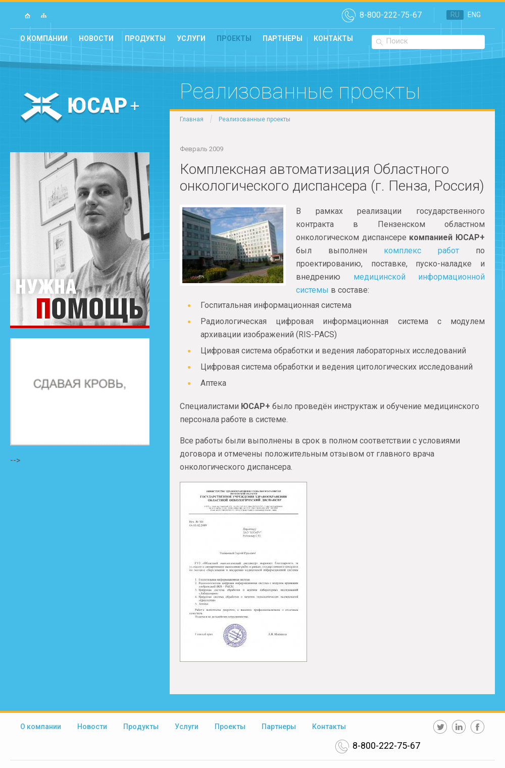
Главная (192, 119)
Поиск (397, 41)
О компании (44, 38)
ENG (474, 15)
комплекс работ (421, 250)
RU (455, 15)
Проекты (234, 38)
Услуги (191, 38)
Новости (96, 38)
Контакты (333, 38)
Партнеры (282, 38)
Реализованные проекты (254, 119)
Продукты (145, 38)
